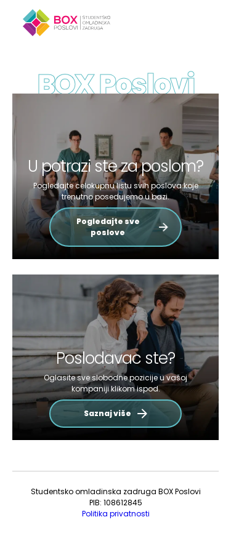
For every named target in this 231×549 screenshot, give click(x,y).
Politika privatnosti (116, 513)
